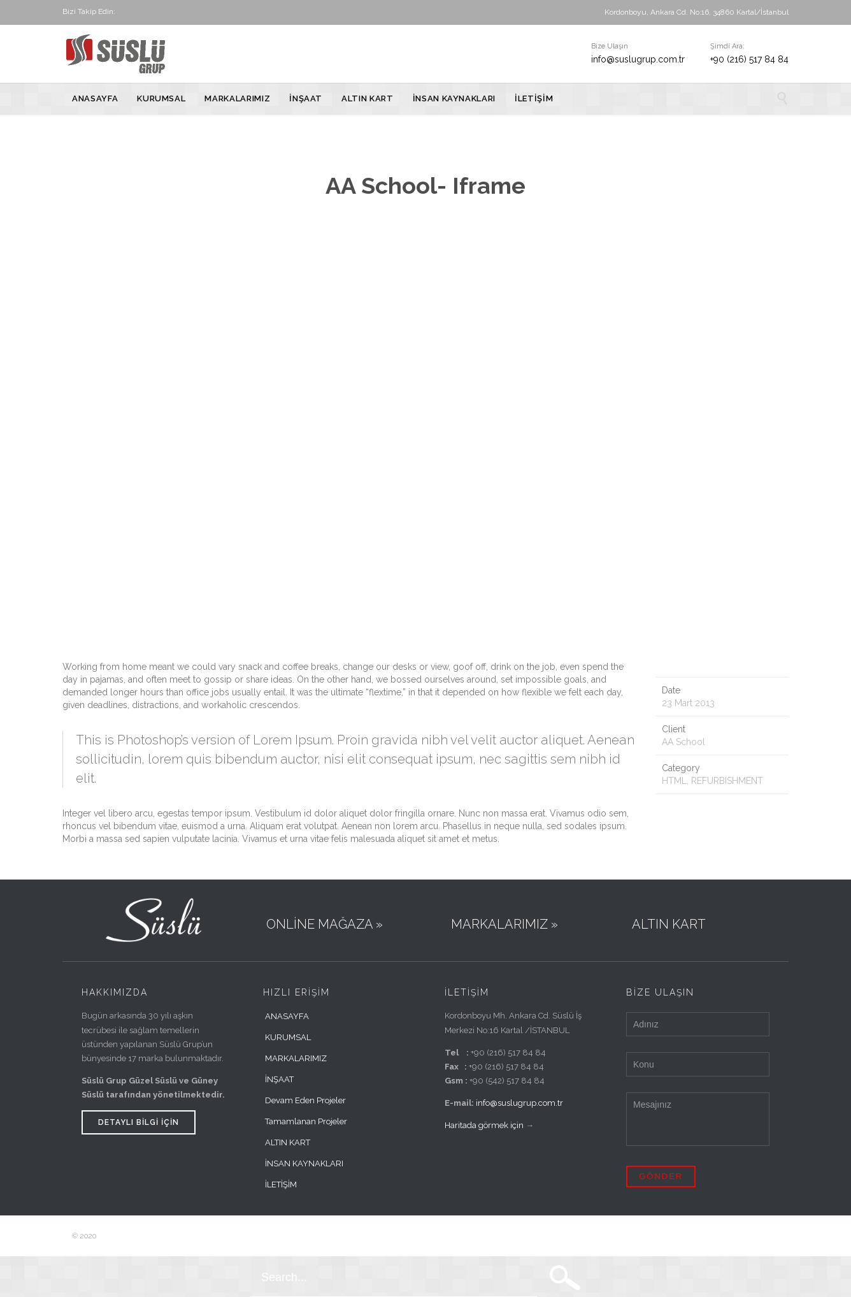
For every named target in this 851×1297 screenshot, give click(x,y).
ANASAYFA (287, 1016)
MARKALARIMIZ (296, 1058)
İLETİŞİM (281, 1184)
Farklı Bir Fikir (235, 1235)
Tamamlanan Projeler (306, 1121)
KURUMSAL (288, 1037)
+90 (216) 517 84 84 (749, 59)
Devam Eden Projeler (305, 1100)
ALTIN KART (287, 1142)
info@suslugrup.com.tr (638, 59)
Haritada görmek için (484, 1125)
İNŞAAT (279, 1079)
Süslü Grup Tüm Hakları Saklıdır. (154, 1235)
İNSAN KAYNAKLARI (304, 1163)
